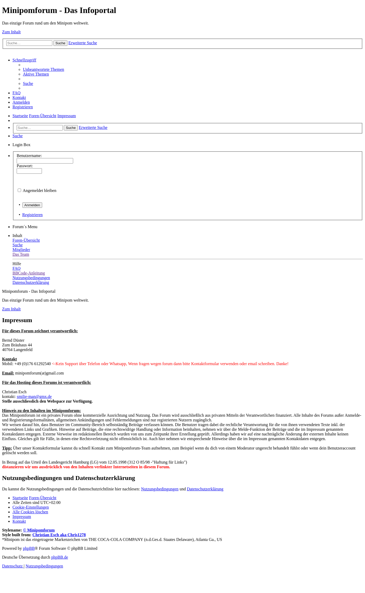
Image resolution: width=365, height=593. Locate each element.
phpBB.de (59, 557)
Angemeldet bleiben (39, 190)
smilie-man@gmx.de (34, 396)
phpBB (29, 548)
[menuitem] (43, 69)
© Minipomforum (39, 530)
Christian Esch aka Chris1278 (59, 535)
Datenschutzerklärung (205, 489)
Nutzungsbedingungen (160, 489)
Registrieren (32, 215)
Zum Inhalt (11, 32)
